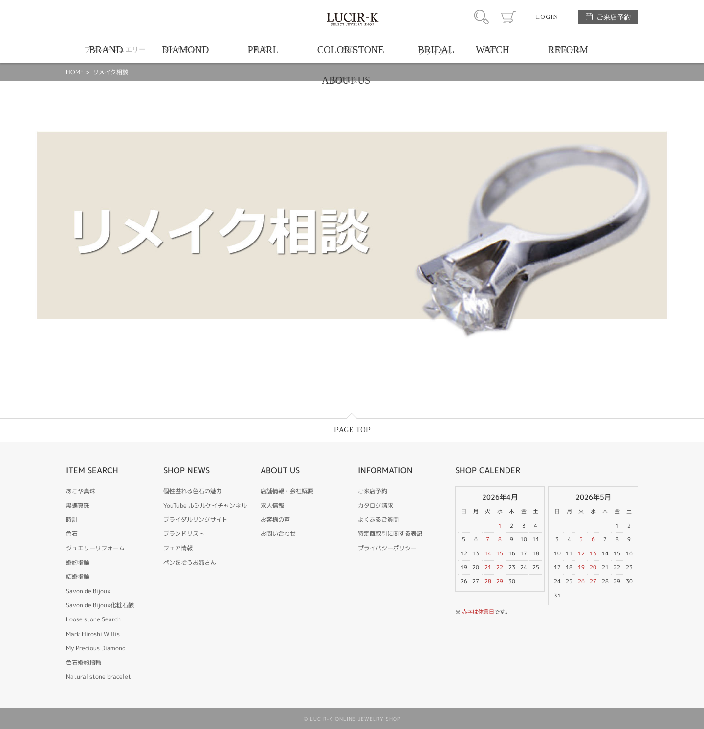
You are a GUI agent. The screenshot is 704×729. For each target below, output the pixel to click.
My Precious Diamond (96, 648)
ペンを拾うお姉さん (189, 562)
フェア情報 (178, 548)
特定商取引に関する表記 (390, 534)
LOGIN (547, 17)
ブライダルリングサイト (195, 519)
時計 (72, 519)
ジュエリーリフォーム (95, 548)
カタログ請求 (375, 505)
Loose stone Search (93, 619)
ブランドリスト (183, 534)
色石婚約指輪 (83, 662)
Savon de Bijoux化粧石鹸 (100, 605)
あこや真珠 (80, 491)
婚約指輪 (77, 562)
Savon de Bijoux (88, 591)
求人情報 (272, 505)
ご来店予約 (613, 17)
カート (508, 17)
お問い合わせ (278, 534)
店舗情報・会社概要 (287, 491)
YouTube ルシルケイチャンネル (205, 505)
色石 (72, 534)
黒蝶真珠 (77, 505)
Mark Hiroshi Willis (93, 634)
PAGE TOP (352, 430)
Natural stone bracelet (98, 676)
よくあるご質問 (378, 519)
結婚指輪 (77, 577)
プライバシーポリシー (387, 548)
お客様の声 (275, 519)
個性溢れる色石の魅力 (192, 491)
